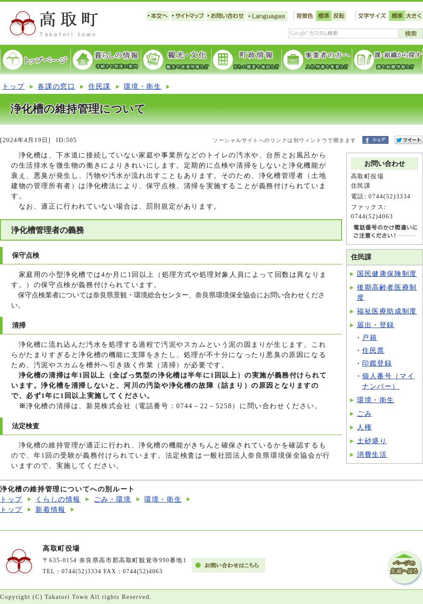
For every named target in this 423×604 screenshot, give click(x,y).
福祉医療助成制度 (387, 311)
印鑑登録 (377, 363)
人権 (364, 427)
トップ (13, 86)
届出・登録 (375, 324)
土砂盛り (372, 440)
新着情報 (50, 509)
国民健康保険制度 (387, 273)
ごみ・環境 (112, 499)
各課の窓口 (56, 86)
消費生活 (372, 454)
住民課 (99, 86)
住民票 (373, 350)
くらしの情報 (58, 499)
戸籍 (369, 337)
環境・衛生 (142, 86)
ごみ (364, 413)
